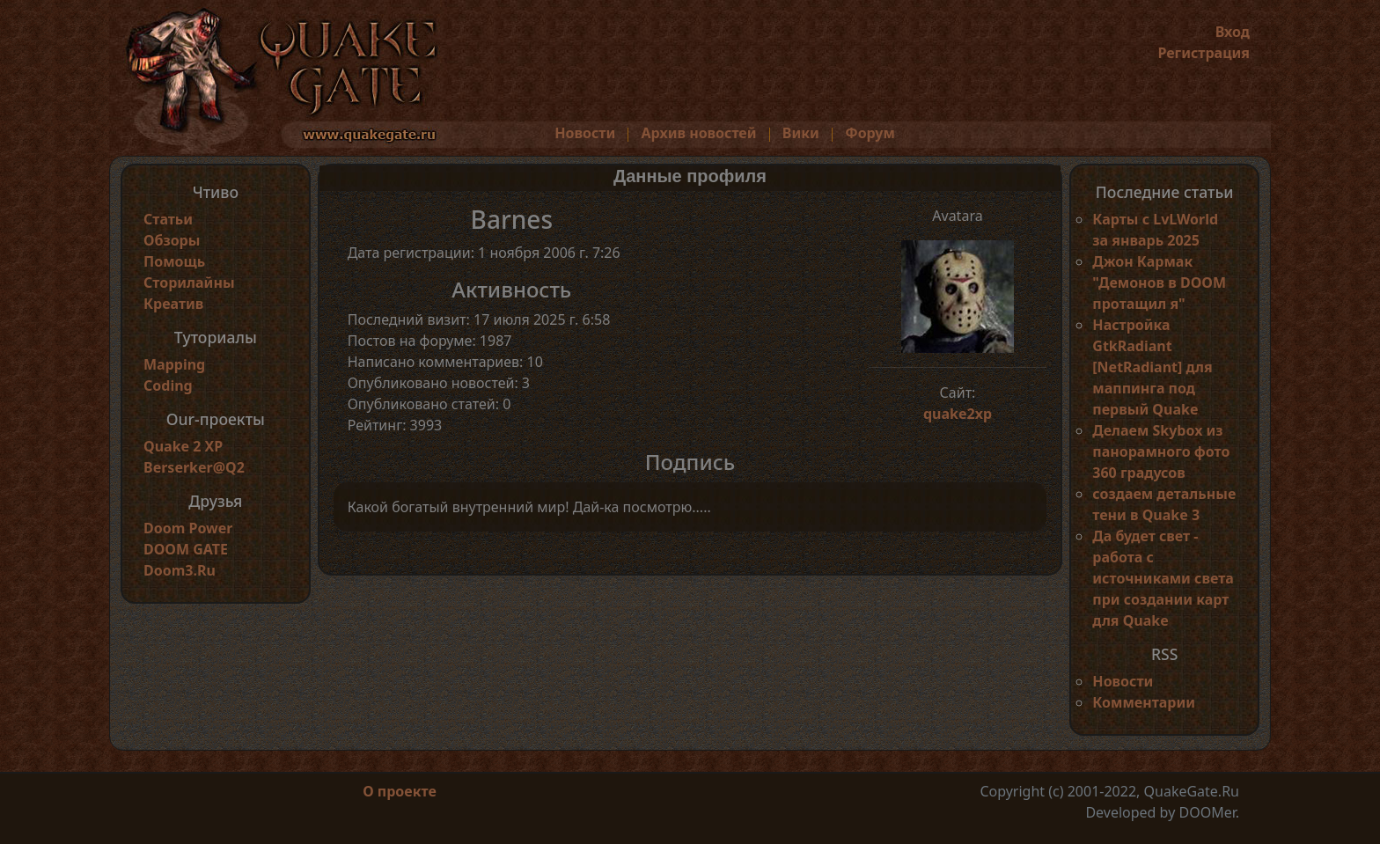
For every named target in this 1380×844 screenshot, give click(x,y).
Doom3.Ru (179, 570)
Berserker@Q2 (194, 467)
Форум (870, 133)
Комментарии (1143, 702)
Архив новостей (699, 133)
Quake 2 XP (183, 446)
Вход (1232, 31)
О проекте (400, 791)
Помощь (174, 261)
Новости (584, 133)
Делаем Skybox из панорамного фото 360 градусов (1161, 451)
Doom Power (188, 528)
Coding (168, 385)
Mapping (174, 364)
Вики (800, 133)
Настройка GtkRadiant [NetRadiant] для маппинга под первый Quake (1152, 367)
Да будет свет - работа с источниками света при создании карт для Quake (1162, 578)
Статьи (168, 219)
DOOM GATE (185, 549)
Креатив (173, 303)
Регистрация (1203, 52)
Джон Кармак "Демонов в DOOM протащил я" (1159, 282)
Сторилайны (189, 282)
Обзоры (171, 240)
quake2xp (957, 413)
